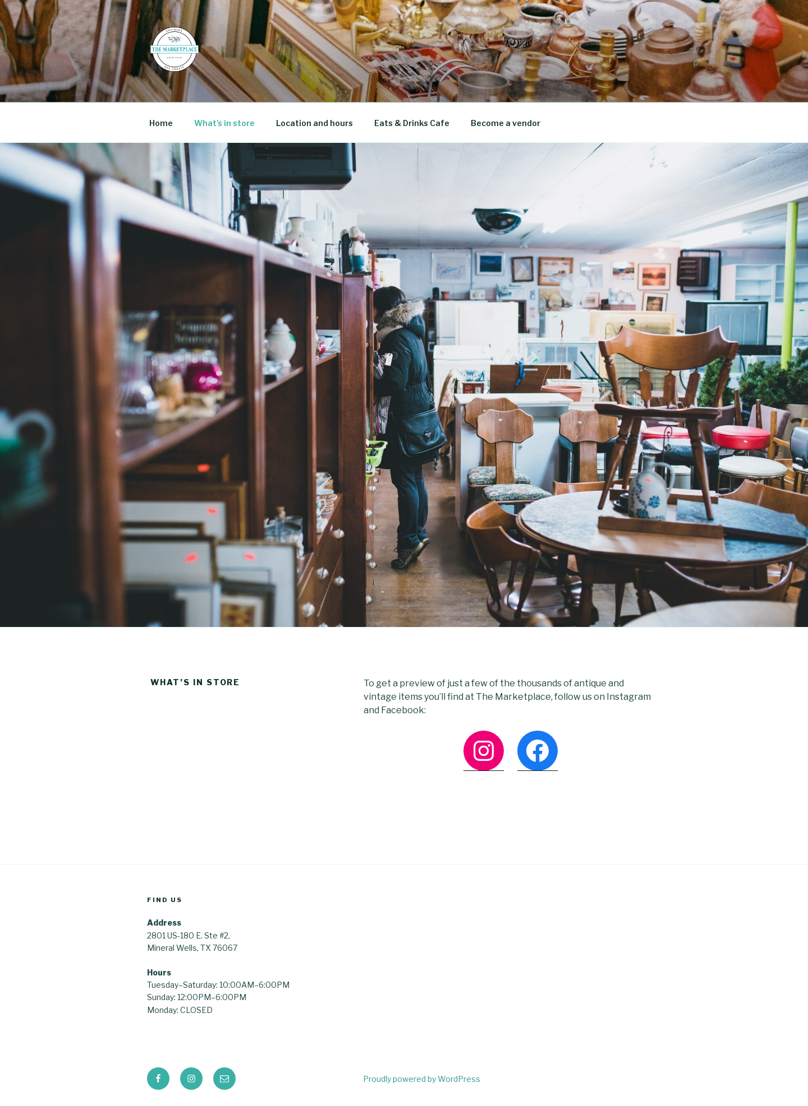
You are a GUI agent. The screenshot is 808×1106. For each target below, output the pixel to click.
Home (161, 123)
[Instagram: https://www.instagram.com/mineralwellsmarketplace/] (483, 751)
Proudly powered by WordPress (421, 1079)
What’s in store (224, 123)
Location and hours (314, 123)
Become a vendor (505, 123)
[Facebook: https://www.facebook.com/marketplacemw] (537, 751)
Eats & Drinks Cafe (411, 123)
